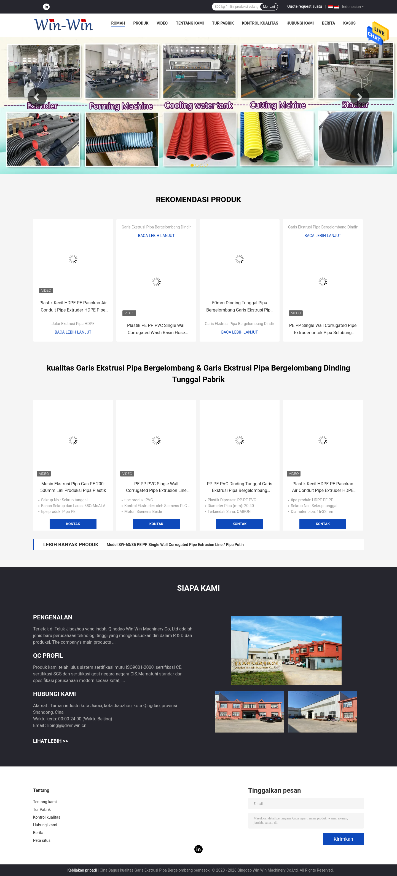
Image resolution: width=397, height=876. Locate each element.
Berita (328, 23)
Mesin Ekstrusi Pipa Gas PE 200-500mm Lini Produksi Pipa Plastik (73, 487)
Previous (37, 97)
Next (359, 97)
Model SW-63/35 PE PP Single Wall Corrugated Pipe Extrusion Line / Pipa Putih (175, 544)
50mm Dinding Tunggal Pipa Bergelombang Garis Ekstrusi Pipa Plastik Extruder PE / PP (239, 307)
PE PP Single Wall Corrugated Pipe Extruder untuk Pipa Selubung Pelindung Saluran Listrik (322, 329)
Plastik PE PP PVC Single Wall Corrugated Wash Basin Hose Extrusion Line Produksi (156, 329)
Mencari (269, 7)
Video (162, 23)
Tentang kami (190, 23)
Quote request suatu (304, 6)
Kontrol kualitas (260, 23)
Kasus (349, 23)
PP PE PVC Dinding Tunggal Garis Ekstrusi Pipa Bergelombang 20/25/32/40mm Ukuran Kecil (239, 487)
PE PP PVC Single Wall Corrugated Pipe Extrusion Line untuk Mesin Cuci (156, 487)
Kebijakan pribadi (82, 870)
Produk (140, 23)
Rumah (118, 23)
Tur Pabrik (223, 23)
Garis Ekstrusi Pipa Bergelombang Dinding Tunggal (165, 227)
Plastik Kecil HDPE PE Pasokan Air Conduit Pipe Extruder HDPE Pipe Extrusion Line (73, 307)
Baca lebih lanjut (73, 332)
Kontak (73, 524)
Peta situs (41, 840)
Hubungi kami (300, 23)
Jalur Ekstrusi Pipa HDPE (73, 323)
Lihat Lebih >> (50, 741)
